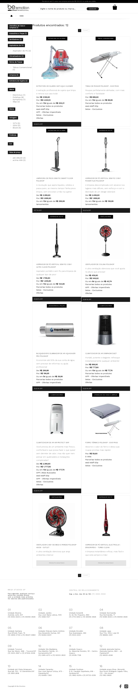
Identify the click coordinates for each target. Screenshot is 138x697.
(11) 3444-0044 (99, 594)
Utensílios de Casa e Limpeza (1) (17, 27)
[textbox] (69, 9)
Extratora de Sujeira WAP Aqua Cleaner (54, 86)
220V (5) (16, 125)
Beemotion (11, 16)
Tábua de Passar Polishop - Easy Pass (102, 86)
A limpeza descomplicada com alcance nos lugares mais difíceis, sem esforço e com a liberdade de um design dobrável (105, 188)
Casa (21, 16)
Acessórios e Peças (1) (18, 33)
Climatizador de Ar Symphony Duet (101, 353)
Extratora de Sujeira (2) (18, 81)
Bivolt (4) (17, 128)
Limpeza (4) (13, 75)
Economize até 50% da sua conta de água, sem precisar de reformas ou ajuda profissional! (55, 363)
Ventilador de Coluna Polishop (99, 264)
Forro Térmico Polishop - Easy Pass (101, 442)
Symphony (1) (19, 99)
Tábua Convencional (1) (22, 68)
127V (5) (16, 123)
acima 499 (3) (19, 160)
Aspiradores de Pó (16, 45)
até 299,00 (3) (19, 158)
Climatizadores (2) (16, 56)
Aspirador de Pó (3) (22, 51)
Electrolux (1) (19, 95)
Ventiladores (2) (15, 39)
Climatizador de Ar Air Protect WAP (52, 442)
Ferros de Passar (15, 62)
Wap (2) (16, 101)
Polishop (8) (18, 97)
